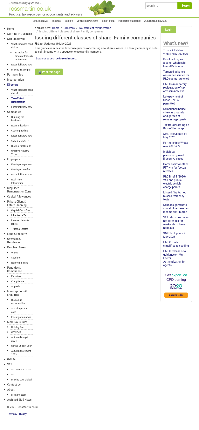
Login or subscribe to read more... (56, 58)
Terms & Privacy (17, 414)
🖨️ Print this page (49, 72)
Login (168, 29)
